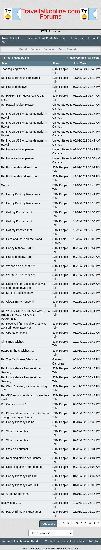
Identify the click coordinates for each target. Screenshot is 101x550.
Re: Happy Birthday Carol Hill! (20, 485)
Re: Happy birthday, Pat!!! (17, 248)
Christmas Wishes (12, 341)
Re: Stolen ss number (14, 431)
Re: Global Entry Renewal (17, 301)
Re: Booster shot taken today (19, 167)
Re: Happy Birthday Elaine (17, 422)
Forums (32, 38)
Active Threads (67, 49)
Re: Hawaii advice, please (17, 104)
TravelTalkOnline (12, 38)
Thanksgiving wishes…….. (17, 69)
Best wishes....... (11, 502)
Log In (93, 38)
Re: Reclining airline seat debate (21, 458)
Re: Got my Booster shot (16, 212)
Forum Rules (10, 541)
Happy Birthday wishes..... (17, 350)
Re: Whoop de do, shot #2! (18, 266)
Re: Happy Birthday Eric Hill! (19, 476)
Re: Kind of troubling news (17, 292)
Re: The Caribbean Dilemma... (20, 359)
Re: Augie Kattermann (15, 493)
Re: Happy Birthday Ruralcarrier (21, 511)
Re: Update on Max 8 (14, 332)
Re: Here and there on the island (21, 239)
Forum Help (68, 541)
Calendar (49, 49)
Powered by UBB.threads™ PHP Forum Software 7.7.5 (50, 548)
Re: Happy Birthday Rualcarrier (20, 77)
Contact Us (52, 541)
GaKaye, (6, 185)
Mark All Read (29, 541)
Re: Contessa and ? (13, 404)
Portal (23, 49)
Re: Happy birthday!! (14, 86)
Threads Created (75, 57)
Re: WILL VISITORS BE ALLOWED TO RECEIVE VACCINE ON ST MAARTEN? (25, 314)
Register (77, 38)
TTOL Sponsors (50, 31)
